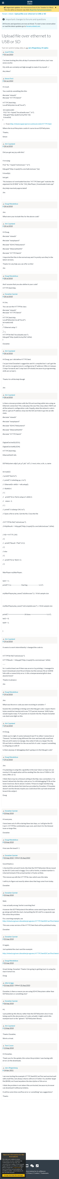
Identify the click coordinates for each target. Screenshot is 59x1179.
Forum (4, 14)
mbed (11, 14)
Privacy (30, 1173)
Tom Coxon (9, 1045)
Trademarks (45, 1173)
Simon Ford (9, 78)
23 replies (44, 48)
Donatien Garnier (11, 294)
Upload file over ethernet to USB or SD (30, 14)
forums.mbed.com (33, 26)
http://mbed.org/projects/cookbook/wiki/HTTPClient (31, 124)
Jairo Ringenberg (34, 48)
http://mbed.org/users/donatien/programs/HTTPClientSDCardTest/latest (31, 921)
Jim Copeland (10, 144)
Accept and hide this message (13, 1175)
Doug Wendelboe (11, 204)
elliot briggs (9, 983)
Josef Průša (9, 52)
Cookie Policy (17, 1167)
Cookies (36, 1173)
